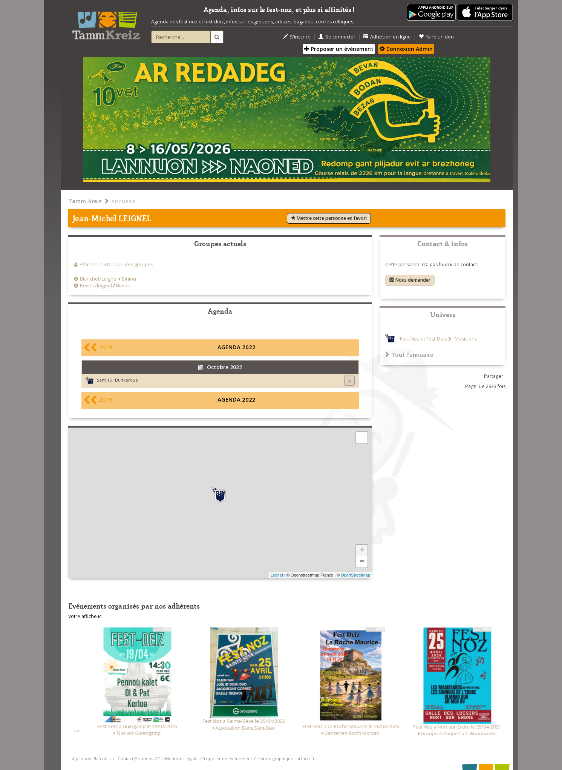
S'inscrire (297, 37)
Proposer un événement (226, 758)
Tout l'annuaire (409, 354)
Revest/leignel (96, 285)
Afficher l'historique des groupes (116, 264)
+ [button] (362, 550)
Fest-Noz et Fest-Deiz (423, 339)
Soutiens (144, 758)
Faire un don (436, 37)
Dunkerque (126, 380)
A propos (81, 758)
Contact (125, 758)
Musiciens (465, 339)
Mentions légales (182, 758)
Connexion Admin (406, 48)
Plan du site (104, 758)
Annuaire (123, 201)
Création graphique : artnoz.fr (284, 758)
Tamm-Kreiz (85, 201)
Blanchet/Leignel (99, 279)
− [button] (362, 562)
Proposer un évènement (339, 48)
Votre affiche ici (85, 616)
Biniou (129, 279)
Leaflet (277, 575)
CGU (159, 758)
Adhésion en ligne (387, 37)
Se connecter (337, 37)
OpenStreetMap (355, 575)
